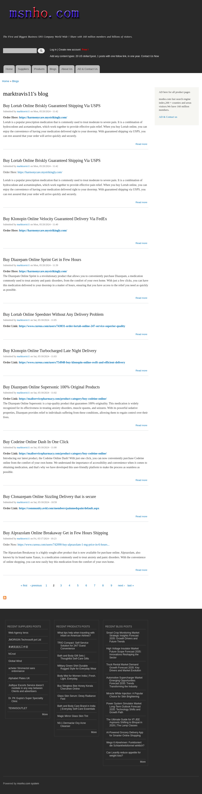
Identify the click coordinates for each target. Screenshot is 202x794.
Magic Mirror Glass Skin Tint (72, 716)
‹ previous (36, 585)
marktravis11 (23, 111)
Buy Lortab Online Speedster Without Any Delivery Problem (53, 314)
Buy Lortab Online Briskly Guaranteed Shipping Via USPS (52, 105)
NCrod (12, 653)
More (45, 714)
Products (39, 69)
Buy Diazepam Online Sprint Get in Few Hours (42, 259)
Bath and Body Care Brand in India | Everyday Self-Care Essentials (76, 707)
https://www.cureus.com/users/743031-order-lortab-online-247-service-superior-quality (72, 326)
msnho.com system (28, 783)
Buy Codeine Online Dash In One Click (36, 441)
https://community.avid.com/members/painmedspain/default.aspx (59, 508)
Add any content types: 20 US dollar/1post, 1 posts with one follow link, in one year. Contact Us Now (104, 56)
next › (121, 585)
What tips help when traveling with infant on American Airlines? (76, 634)
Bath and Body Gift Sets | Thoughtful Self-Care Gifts (73, 657)
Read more (141, 143)
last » (130, 585)
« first (24, 585)
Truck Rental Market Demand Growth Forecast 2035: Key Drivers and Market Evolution (123, 667)
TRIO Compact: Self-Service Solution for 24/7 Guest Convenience (72, 645)
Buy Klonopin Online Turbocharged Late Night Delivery (49, 350)
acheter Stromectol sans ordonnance (21, 670)
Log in (53, 49)
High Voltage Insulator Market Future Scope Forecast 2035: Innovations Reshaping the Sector (123, 653)
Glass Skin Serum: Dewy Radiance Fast (76, 697)
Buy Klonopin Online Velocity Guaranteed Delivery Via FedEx (55, 218)
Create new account (70, 49)
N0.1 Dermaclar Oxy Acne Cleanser (71, 724)
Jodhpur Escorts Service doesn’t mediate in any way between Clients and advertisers (26, 688)
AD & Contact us (168, 117)
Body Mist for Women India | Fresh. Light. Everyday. (76, 677)
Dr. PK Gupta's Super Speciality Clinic (25, 699)
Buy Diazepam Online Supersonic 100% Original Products (51, 387)
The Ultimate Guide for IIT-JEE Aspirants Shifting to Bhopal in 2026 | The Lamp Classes (124, 722)
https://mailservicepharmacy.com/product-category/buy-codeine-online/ (63, 398)
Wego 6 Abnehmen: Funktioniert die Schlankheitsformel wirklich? (125, 744)
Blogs (53, 69)
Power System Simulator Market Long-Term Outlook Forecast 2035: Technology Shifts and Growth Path (123, 708)
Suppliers (23, 69)
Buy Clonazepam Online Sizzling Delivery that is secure (49, 496)
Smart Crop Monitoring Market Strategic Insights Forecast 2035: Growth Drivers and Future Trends (122, 637)
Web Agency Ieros (18, 632)
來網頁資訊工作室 (18, 646)
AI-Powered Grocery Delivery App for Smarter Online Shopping (124, 734)
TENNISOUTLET (17, 708)
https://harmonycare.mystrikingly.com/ (43, 117)
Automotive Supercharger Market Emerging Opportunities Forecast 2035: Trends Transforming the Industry (124, 682)
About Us (66, 69)
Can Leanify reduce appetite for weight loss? (123, 754)
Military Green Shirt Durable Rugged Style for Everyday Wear (76, 667)
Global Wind (15, 661)
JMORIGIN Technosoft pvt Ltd (24, 639)
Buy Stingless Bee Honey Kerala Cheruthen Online (75, 687)
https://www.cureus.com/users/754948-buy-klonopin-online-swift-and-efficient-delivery (72, 362)
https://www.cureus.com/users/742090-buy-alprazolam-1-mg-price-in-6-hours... (63, 544)
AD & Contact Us (88, 69)
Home (9, 69)
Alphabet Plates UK (19, 678)
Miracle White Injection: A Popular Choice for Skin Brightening (124, 695)
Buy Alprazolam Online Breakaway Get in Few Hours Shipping (55, 533)
